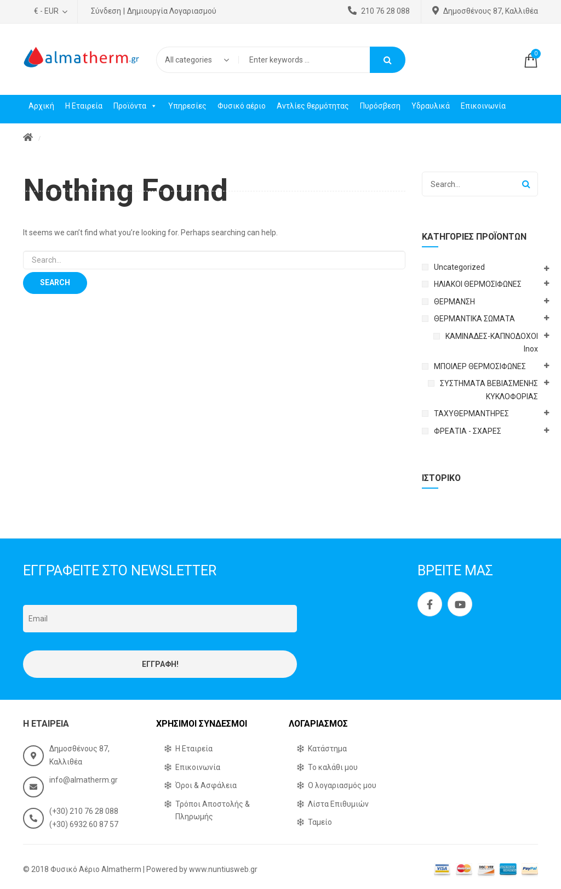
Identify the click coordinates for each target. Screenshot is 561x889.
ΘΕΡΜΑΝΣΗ (454, 301)
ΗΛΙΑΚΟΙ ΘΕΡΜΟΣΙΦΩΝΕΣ (478, 284)
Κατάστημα (327, 748)
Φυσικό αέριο (241, 105)
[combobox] (197, 60)
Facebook (430, 604)
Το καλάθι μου (333, 767)
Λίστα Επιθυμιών (338, 804)
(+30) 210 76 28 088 (83, 811)
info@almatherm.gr (83, 779)
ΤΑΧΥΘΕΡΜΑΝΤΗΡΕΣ (471, 413)
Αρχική (41, 105)
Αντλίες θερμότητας (313, 105)
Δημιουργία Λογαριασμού (171, 11)
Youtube (460, 604)
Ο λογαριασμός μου (342, 785)
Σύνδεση (106, 11)
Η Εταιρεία (83, 105)
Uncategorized (459, 267)
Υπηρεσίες (187, 105)
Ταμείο (320, 822)
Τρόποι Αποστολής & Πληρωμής (212, 811)
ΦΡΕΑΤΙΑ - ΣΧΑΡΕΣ (467, 431)
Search (387, 60)
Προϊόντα (135, 105)
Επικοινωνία (483, 105)
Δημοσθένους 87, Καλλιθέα (485, 11)
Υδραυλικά (430, 105)
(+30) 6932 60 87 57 (83, 824)
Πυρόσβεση (380, 105)
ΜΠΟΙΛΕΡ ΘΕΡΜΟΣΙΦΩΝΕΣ (480, 366)
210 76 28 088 (379, 11)
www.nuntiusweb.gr (223, 869)
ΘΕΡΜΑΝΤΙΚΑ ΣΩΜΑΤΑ (474, 318)
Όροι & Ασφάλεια (206, 785)
